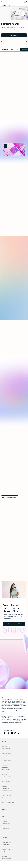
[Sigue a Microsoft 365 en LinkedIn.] (5, 733)
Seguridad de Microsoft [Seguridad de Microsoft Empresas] (6, 814)
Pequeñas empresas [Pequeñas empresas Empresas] (5, 828)
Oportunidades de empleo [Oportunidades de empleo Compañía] (6, 858)
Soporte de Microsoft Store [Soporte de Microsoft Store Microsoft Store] (6, 772)
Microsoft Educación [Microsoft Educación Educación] (5, 788)
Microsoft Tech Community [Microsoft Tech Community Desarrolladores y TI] (6, 842)
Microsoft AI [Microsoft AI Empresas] (4, 811)
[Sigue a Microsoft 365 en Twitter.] (8, 733)
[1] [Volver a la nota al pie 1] (2, 697)
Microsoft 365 (4, 5)
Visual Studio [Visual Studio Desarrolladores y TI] (4, 851)
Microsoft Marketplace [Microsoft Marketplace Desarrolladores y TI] (6, 844)
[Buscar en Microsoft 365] (1, 2)
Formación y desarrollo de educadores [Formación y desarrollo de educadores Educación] (8, 800)
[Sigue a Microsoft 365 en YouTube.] (12, 733)
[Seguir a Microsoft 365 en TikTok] (19, 733)
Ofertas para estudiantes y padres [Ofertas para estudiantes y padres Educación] (8, 802)
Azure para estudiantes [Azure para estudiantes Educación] (6, 804)
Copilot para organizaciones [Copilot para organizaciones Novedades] (7, 750)
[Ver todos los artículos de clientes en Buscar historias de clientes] (9, 497)
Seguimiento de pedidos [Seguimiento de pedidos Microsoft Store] (6, 776)
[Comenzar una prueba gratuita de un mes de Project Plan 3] (14, 624)
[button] (9, 50)
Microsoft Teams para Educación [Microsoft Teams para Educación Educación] (7, 793)
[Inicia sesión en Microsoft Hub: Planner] (24, 49)
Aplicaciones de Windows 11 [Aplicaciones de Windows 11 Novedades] (7, 760)
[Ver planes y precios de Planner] (14, 40)
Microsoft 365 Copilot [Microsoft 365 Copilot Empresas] (6, 823)
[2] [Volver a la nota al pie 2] (2, 714)
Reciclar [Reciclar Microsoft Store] (3, 779)
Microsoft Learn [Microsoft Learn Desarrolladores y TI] (4, 837)
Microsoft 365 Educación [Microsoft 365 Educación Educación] (6, 795)
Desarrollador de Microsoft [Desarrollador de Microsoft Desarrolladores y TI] (6, 835)
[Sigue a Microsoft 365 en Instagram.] (15, 733)
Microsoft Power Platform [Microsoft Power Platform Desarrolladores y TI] (6, 847)
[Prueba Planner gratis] (14, 35)
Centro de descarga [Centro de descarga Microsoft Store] (5, 769)
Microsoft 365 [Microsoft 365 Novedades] (4, 755)
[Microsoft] (14, 1)
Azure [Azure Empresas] (3, 816)
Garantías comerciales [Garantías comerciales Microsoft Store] (6, 781)
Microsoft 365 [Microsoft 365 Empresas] (4, 821)
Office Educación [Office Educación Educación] (5, 797)
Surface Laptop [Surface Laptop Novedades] (4, 746)
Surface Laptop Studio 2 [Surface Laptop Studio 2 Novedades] (6, 748)
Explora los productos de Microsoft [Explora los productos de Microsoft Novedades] (8, 758)
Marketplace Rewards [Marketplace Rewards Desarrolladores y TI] (6, 849)
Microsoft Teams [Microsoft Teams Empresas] (5, 825)
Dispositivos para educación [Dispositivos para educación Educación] (7, 790)
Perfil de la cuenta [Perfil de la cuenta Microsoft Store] (5, 767)
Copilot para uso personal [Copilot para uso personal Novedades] (6, 753)
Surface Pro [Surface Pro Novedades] (4, 743)
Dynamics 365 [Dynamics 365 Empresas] (4, 818)
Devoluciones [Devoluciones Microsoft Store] (4, 774)
